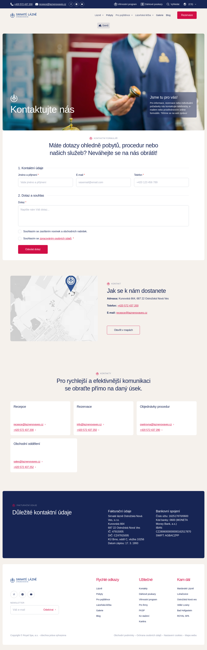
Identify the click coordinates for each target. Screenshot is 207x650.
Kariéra (142, 621)
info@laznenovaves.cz (91, 424)
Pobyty (109, 15)
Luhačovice (182, 594)
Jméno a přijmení (27, 175)
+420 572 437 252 (25, 467)
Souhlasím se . (47, 238)
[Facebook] (71, 4)
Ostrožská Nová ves (187, 599)
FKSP (142, 610)
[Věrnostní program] (125, 4)
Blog (168, 15)
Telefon (138, 175)
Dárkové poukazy (147, 594)
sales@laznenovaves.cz (28, 461)
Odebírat (49, 609)
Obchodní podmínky (124, 635)
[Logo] (34, 580)
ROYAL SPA (183, 616)
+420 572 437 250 (88, 430)
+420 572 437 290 (151, 430)
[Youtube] (82, 4)
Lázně (99, 15)
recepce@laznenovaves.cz (131, 312)
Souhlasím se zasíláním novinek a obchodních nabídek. (55, 231)
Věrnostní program (148, 599)
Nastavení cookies (173, 635)
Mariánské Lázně (185, 588)
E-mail (79, 175)
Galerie (159, 15)
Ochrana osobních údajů (149, 635)
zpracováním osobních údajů (55, 238)
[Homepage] (23, 15)
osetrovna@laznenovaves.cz (157, 424)
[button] (190, 4)
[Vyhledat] (172, 4)
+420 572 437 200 (128, 305)
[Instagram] (76, 4)
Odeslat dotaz (33, 249)
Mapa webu (191, 635)
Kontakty (143, 588)
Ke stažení (144, 616)
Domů (103, 25)
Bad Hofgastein (184, 610)
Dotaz (21, 202)
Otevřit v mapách (123, 330)
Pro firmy (143, 605)
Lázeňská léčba (144, 15)
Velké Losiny (183, 605)
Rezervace (187, 15)
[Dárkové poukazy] (152, 4)
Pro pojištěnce (124, 15)
